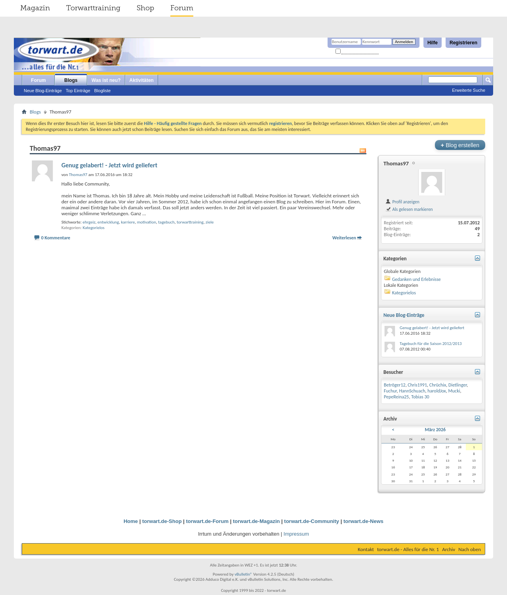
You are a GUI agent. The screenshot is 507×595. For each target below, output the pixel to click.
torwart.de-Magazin (256, 521)
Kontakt (366, 549)
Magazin (35, 8)
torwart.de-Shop (162, 521)
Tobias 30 (420, 397)
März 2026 (435, 429)
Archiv (448, 549)
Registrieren (463, 42)
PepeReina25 (396, 397)
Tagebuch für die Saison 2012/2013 (431, 343)
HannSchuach (412, 391)
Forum (181, 8)
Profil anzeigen (402, 202)
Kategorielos (94, 227)
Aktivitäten (142, 80)
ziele (209, 222)
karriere (128, 222)
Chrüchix (437, 385)
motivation (146, 222)
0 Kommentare (56, 238)
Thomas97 (396, 163)
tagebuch (166, 222)
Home (131, 521)
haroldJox (436, 391)
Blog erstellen (460, 145)
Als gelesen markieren (409, 209)
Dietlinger (457, 385)
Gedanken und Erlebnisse (416, 279)
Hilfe (432, 42)
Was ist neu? (106, 80)
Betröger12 (395, 385)
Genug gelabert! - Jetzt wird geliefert (109, 165)
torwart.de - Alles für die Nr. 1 (408, 549)
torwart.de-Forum (207, 521)
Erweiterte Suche (468, 90)
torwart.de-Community (311, 521)
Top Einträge (78, 90)
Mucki (454, 391)
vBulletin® (243, 574)
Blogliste (102, 90)
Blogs (70, 80)
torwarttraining (190, 222)
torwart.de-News (363, 521)
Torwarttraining (93, 8)
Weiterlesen (344, 238)
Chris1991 (417, 385)
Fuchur (390, 391)
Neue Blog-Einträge (43, 90)
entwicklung (108, 222)
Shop (145, 8)
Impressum (296, 534)
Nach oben (469, 549)
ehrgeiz (88, 222)
